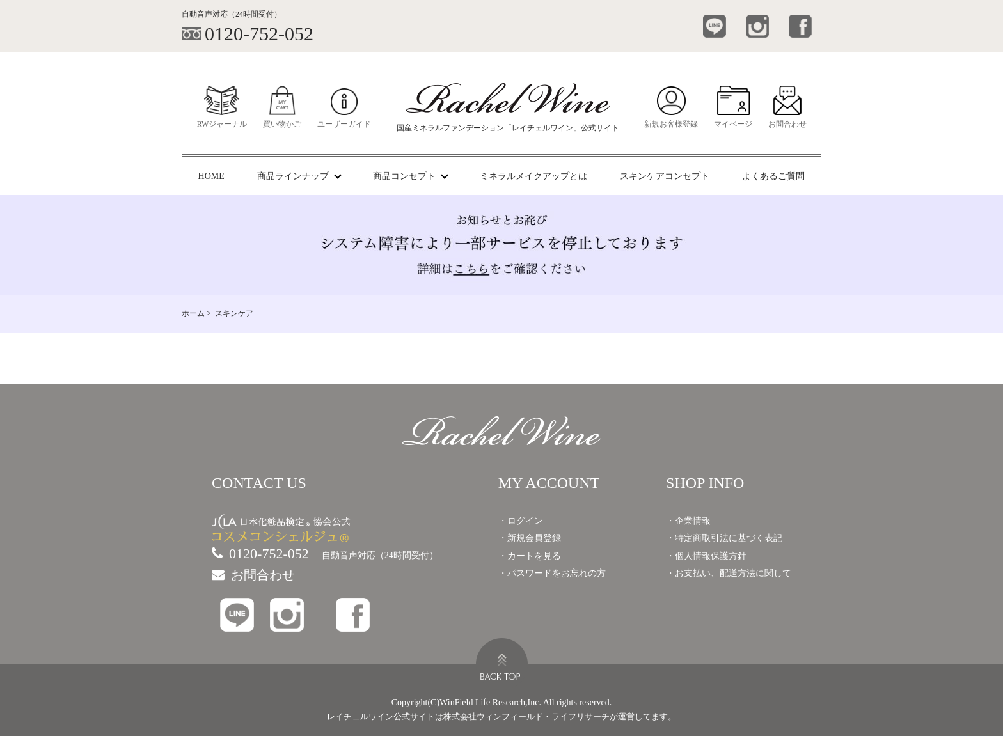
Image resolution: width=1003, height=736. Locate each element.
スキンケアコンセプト (664, 176)
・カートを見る (529, 556)
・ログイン (520, 521)
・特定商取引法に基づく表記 (724, 538)
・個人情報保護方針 (706, 556)
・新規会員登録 (529, 538)
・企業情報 (688, 521)
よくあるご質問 (773, 176)
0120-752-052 (260, 553)
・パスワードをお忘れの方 (552, 573)
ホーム (193, 313)
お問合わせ (253, 575)
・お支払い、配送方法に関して (728, 573)
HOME (211, 176)
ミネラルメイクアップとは (533, 176)
